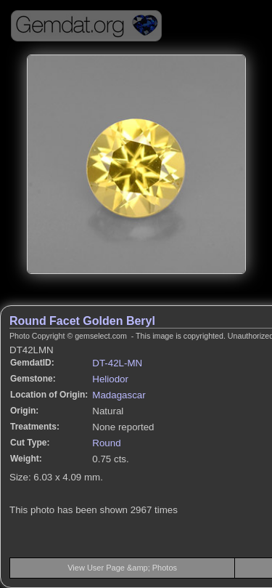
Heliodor (110, 379)
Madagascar (118, 395)
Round (106, 443)
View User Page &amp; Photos (122, 567)
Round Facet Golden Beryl (82, 321)
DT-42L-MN (117, 363)
